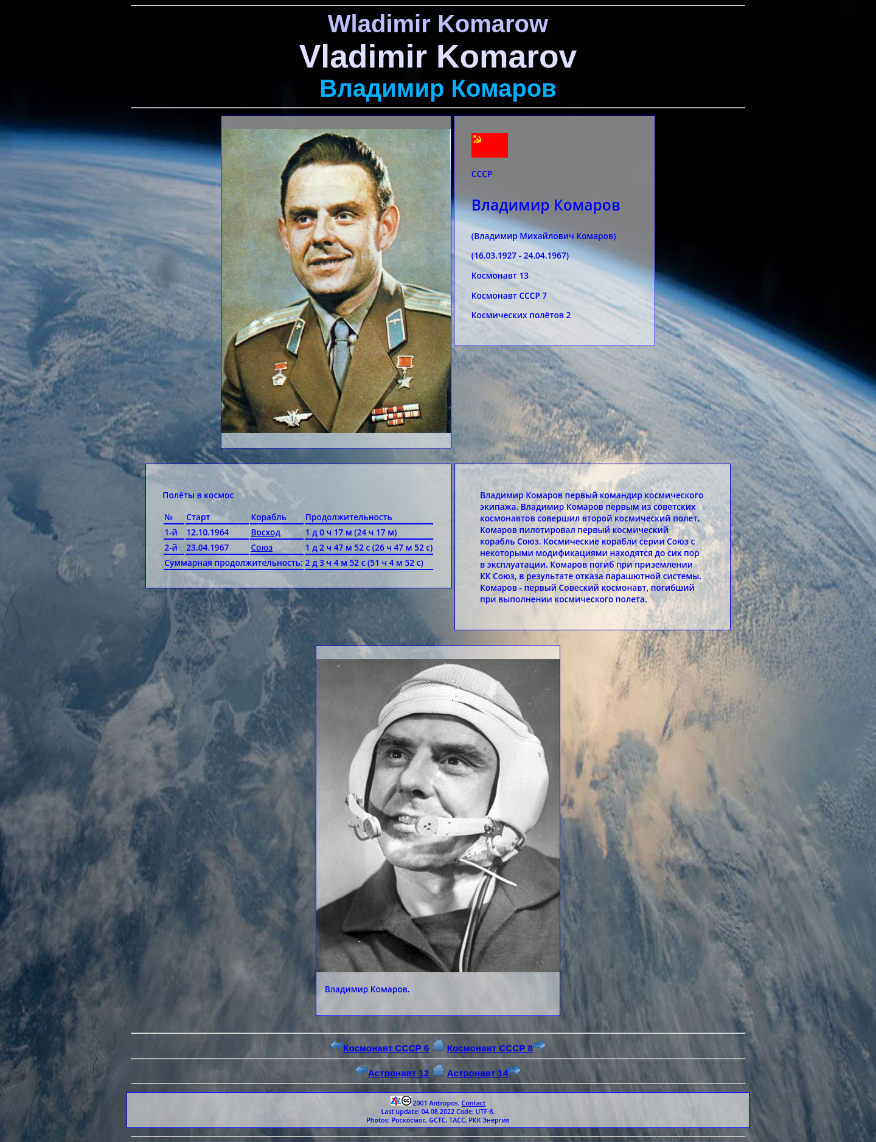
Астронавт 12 (392, 1073)
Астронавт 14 (484, 1073)
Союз (262, 547)
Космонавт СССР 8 (496, 1048)
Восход (265, 532)
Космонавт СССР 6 (379, 1048)
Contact (473, 1103)
